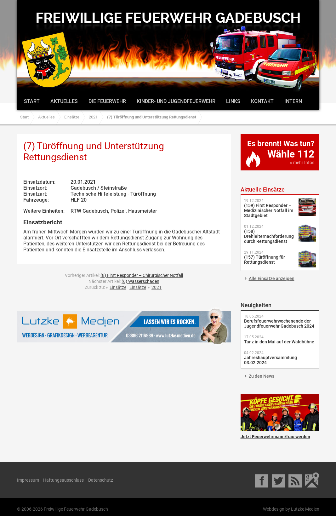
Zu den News (261, 376)
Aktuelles (64, 101)
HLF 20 (79, 200)
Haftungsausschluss (63, 480)
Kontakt (262, 101)
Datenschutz (100, 480)
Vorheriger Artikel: (124, 275)
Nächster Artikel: (123, 281)
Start (32, 101)
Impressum (28, 480)
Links (233, 101)
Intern (293, 101)
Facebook (262, 480)
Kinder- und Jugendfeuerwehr (176, 101)
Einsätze (71, 117)
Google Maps (312, 480)
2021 (93, 117)
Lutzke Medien (124, 326)
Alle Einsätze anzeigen (271, 278)
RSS (295, 480)
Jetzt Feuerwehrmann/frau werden (280, 412)
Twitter (279, 480)
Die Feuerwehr (107, 101)
